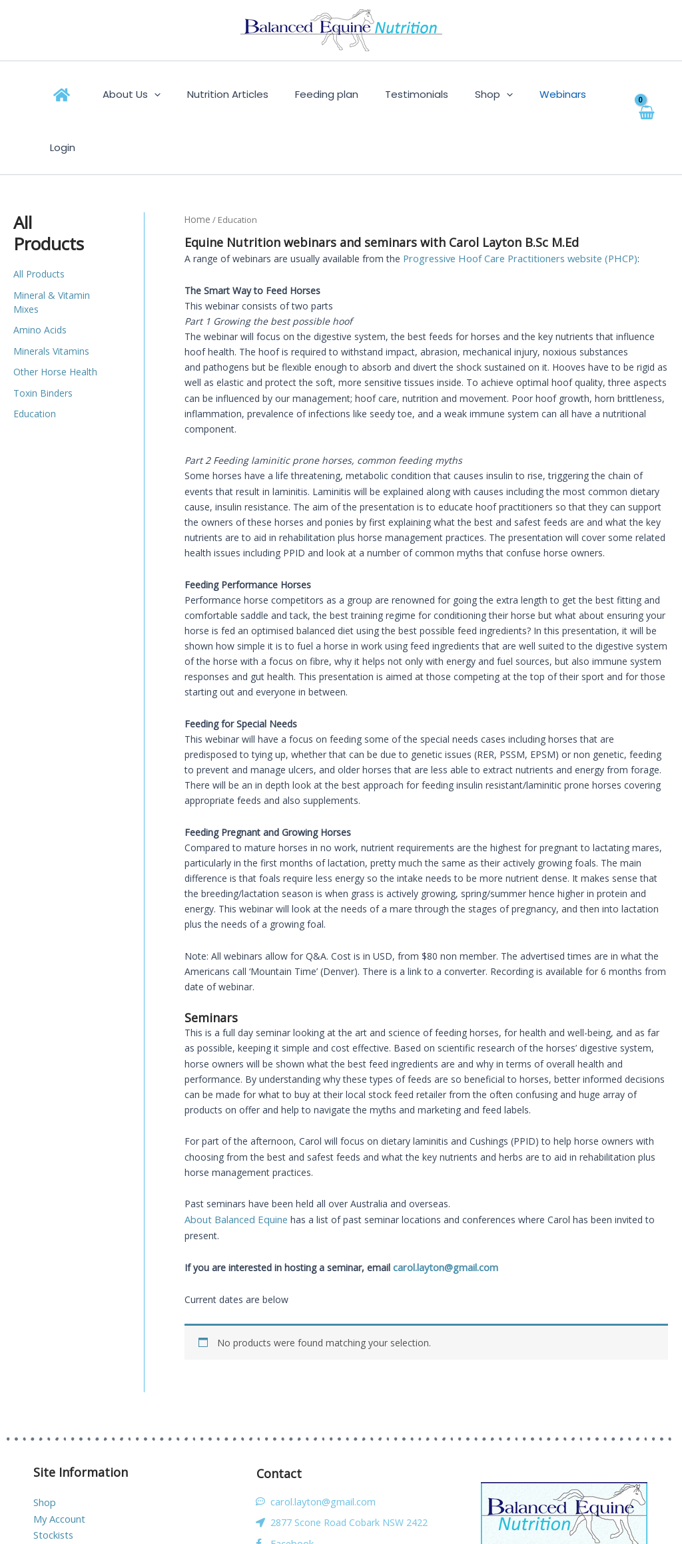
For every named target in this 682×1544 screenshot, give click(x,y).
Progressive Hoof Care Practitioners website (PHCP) (515, 204)
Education (34, 360)
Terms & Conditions (76, 1491)
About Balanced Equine (234, 1164)
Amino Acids (40, 276)
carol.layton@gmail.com (444, 1211)
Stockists (52, 1475)
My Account (59, 1460)
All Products (39, 220)
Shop (44, 1445)
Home (196, 166)
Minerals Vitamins (51, 297)
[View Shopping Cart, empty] (632, 94)
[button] (178, 94)
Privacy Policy (62, 1506)
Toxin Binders (43, 339)
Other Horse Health (55, 318)
